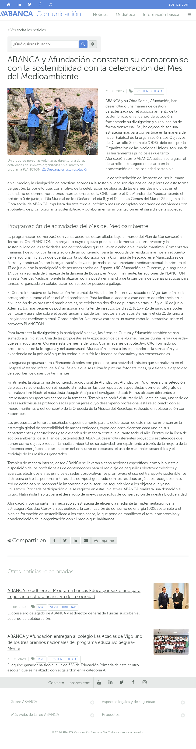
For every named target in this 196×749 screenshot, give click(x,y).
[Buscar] (83, 44)
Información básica (161, 14)
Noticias (100, 14)
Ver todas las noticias (26, 30)
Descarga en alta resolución (65, 169)
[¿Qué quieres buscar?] (44, 44)
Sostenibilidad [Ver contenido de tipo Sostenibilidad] (149, 91)
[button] (189, 14)
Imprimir (104, 541)
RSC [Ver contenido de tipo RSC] (41, 607)
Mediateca (125, 14)
